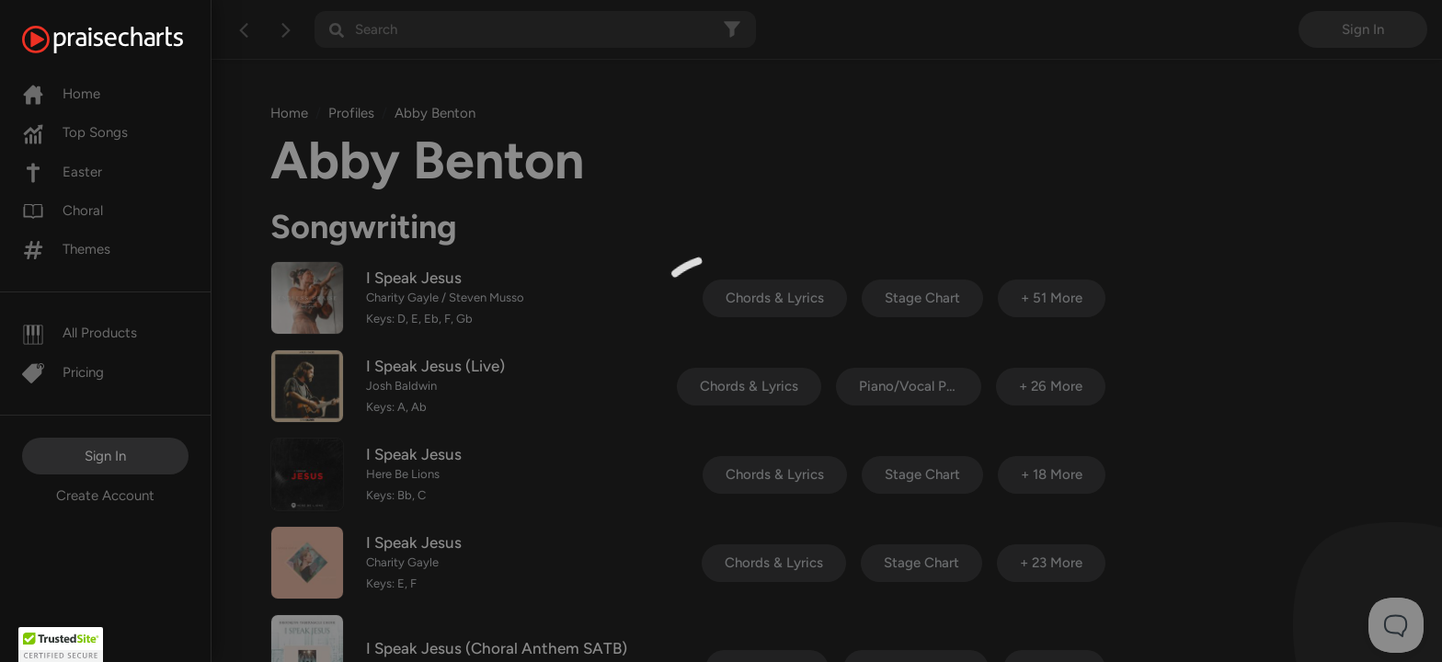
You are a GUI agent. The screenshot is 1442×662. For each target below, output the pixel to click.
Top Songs (75, 132)
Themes (66, 249)
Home (61, 94)
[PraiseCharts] (125, 39)
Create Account (105, 495)
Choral (62, 210)
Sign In (105, 456)
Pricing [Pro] (63, 372)
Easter (62, 172)
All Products (79, 333)
